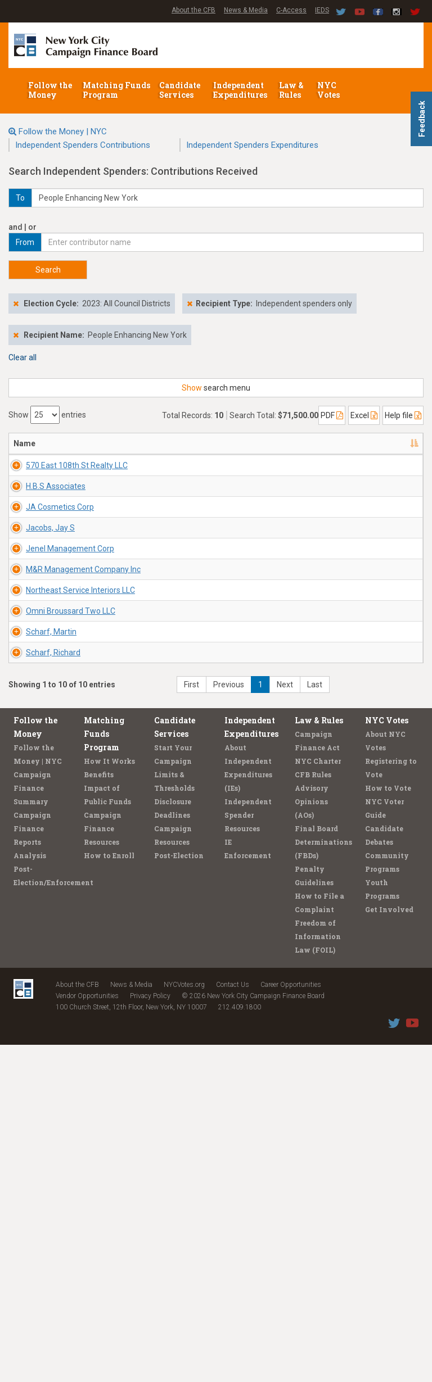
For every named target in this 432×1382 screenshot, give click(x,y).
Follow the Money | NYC (63, 131)
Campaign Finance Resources (103, 1166)
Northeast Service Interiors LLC (48, 803)
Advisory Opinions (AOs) (311, 1139)
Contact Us (232, 1322)
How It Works (109, 1098)
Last (314, 1021)
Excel (363, 415)
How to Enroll (109, 1192)
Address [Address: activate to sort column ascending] (102, 443)
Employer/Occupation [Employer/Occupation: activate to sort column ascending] (266, 443)
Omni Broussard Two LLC (44, 858)
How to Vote (388, 1125)
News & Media (246, 10)
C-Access (291, 10)
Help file (403, 415)
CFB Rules (313, 1111)
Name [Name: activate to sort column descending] (24, 443)
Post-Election (179, 1192)
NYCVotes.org (184, 1322)
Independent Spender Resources (248, 1152)
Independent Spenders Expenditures (252, 145)
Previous (228, 1021)
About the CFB (193, 10)
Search (48, 269)
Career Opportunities (290, 1322)
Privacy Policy (150, 1333)
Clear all (22, 357)
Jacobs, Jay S (50, 628)
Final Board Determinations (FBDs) (323, 1179)
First (191, 1021)
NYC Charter (318, 1098)
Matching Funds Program (116, 90)
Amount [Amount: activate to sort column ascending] (391, 443)
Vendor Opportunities (87, 1333)
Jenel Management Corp (50, 694)
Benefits (99, 1111)
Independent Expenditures (241, 90)
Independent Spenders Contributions (82, 145)
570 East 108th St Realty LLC (44, 476)
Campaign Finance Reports (32, 1166)
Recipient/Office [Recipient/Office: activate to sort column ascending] (172, 443)
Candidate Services (179, 90)
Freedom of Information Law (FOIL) (318, 1274)
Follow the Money (50, 90)
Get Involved (389, 1246)
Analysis (30, 1192)
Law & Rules (291, 90)
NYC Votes (329, 90)
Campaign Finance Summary (32, 1125)
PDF (332, 415)
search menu (216, 387)
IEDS (322, 10)
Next (285, 1021)
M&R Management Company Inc (50, 749)
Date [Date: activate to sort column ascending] (337, 443)
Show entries (47, 415)
